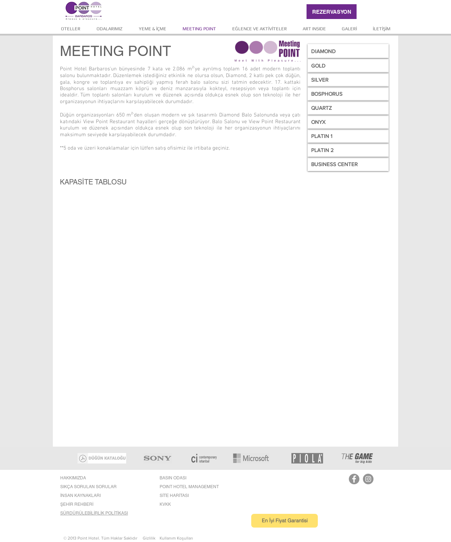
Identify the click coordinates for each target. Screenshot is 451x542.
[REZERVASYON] (332, 11)
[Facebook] (354, 479)
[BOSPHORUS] (348, 94)
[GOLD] (348, 65)
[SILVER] (348, 80)
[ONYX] (348, 122)
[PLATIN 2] (348, 150)
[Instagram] (368, 479)
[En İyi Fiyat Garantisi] (284, 521)
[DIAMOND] (348, 51)
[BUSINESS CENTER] (348, 164)
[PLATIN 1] (348, 136)
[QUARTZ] (348, 108)
